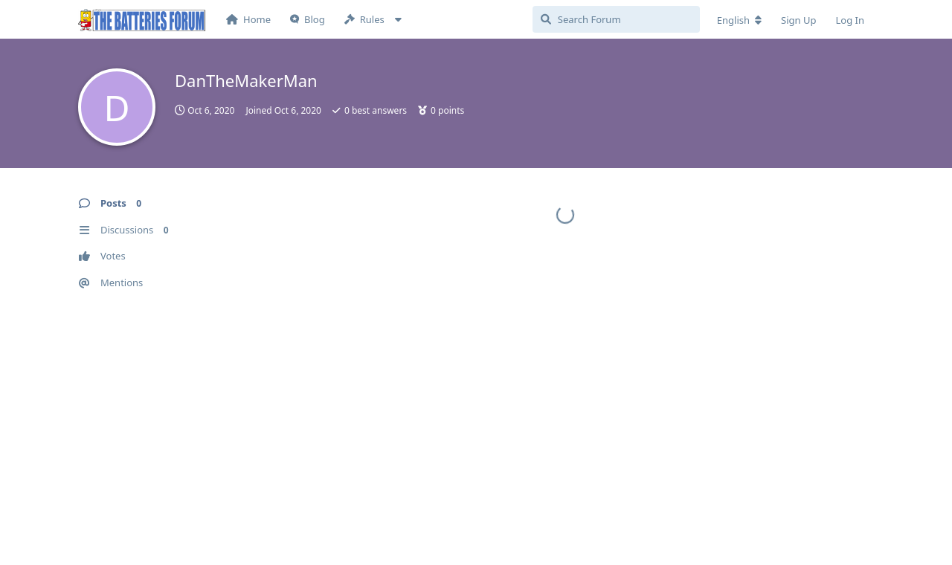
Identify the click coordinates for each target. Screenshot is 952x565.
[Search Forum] (616, 19)
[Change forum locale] (739, 20)
